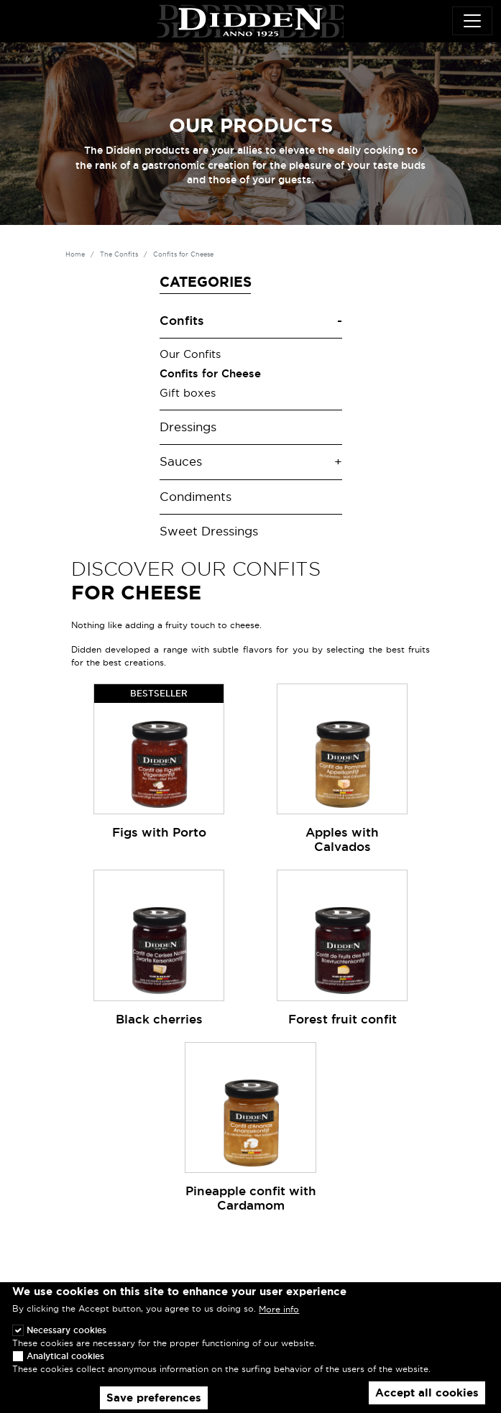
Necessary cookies (66, 1330)
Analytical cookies (65, 1356)
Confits (182, 320)
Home (75, 254)
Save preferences (153, 1398)
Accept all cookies (427, 1393)
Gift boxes (188, 393)
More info (279, 1309)
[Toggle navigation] (472, 20)
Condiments (195, 496)
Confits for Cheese (210, 373)
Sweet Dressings (209, 531)
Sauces (181, 461)
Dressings (188, 426)
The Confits (119, 254)
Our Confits (190, 354)
